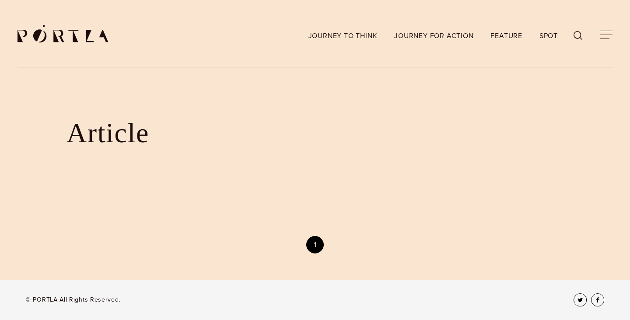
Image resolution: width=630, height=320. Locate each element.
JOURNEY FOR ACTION (433, 36)
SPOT (548, 36)
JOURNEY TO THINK (343, 36)
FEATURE (506, 36)
